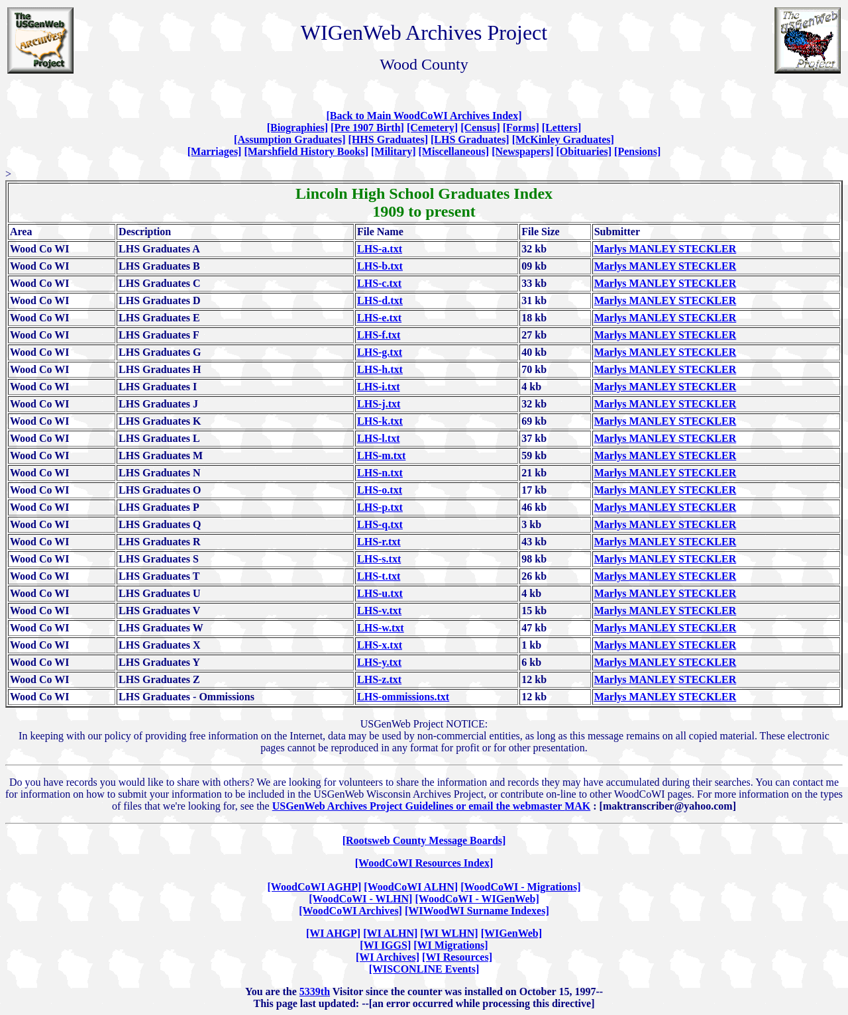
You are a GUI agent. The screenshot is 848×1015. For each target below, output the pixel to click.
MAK (577, 806)
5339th (314, 991)
